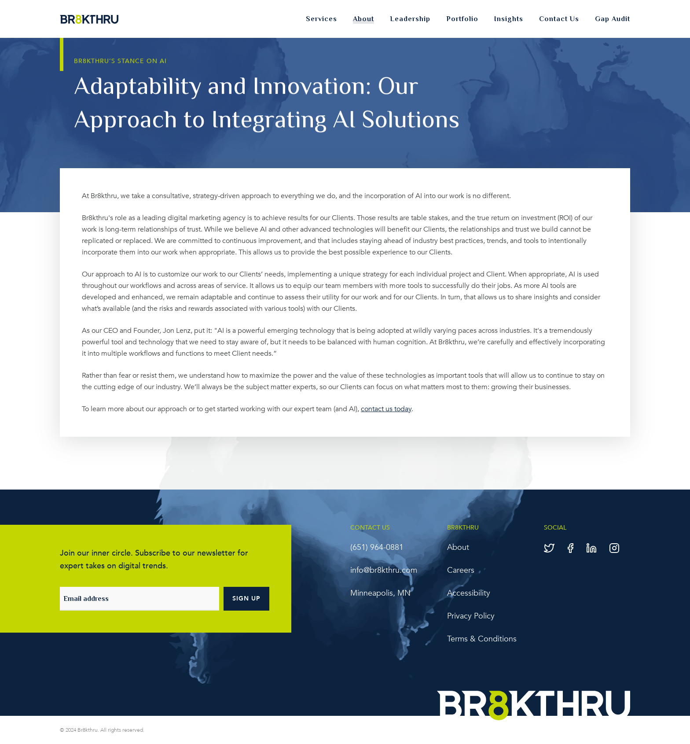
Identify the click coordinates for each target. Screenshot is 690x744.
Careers (460, 570)
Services (321, 19)
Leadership (410, 19)
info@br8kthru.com (383, 570)
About (363, 19)
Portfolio (462, 19)
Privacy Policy (471, 616)
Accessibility (468, 593)
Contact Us (559, 19)
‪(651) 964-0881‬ (377, 547)
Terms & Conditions (482, 639)
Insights (508, 19)
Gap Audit (612, 19)
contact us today (386, 409)
